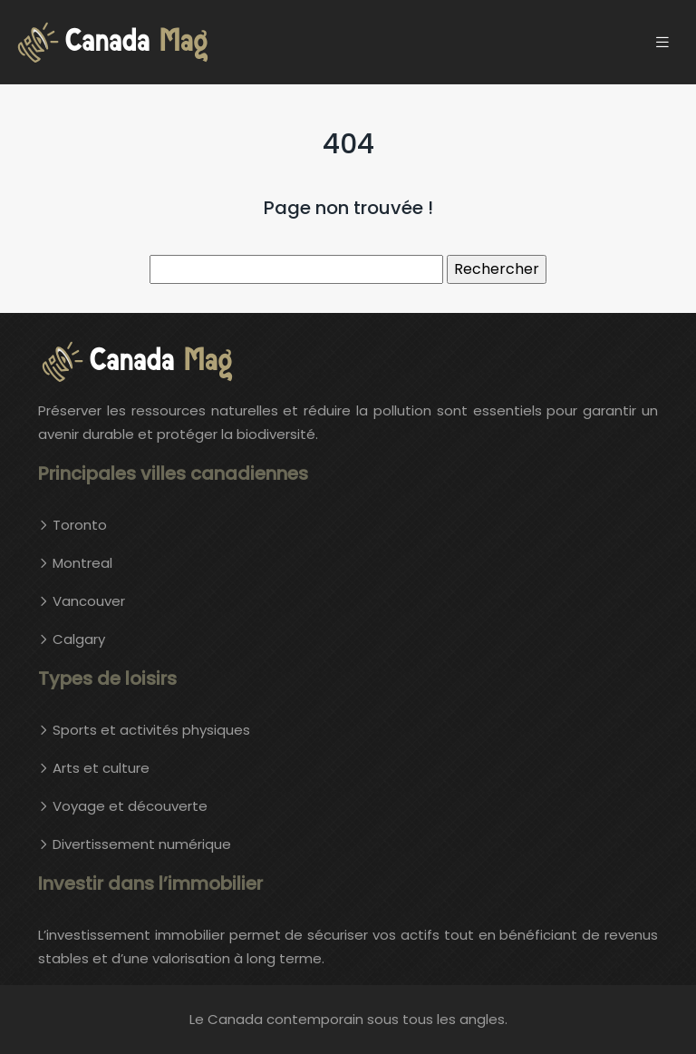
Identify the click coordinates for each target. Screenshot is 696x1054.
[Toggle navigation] (662, 42)
